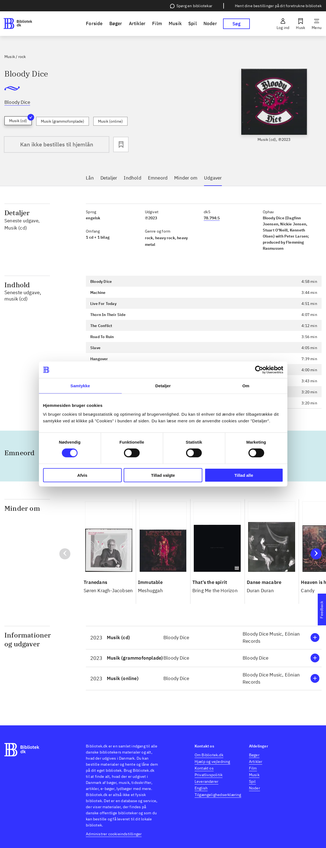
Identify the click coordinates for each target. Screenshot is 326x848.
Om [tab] (245, 385)
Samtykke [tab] (80, 385)
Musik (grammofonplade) (62, 121)
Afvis (82, 475)
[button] (204, 637)
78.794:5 (212, 217)
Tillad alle (243, 475)
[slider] (274, 110)
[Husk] (300, 24)
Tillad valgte (163, 475)
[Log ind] (283, 24)
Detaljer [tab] (163, 385)
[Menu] (317, 24)
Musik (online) (110, 121)
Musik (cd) (20, 119)
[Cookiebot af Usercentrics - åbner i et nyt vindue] (259, 370)
